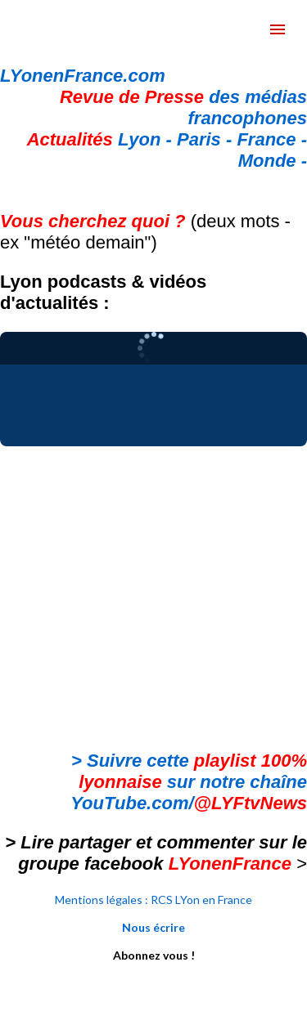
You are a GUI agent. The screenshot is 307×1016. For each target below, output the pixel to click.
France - (272, 139)
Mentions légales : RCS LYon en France (153, 899)
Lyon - (102, 139)
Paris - (207, 139)
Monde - (272, 160)
